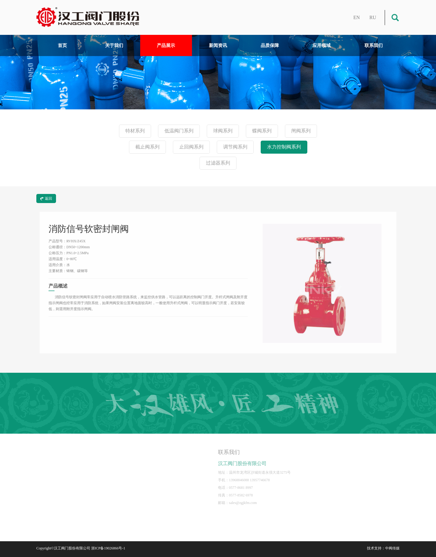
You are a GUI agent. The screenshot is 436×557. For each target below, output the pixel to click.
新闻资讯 (218, 45)
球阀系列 (223, 130)
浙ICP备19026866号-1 (108, 548)
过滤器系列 (218, 162)
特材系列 (135, 130)
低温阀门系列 (178, 130)
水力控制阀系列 (284, 146)
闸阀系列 (301, 130)
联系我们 (374, 45)
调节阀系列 (235, 146)
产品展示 (166, 45)
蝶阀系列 (262, 130)
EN (356, 17)
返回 (46, 198)
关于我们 (114, 45)
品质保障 (270, 45)
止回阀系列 (191, 146)
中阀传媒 (392, 548)
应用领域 (321, 45)
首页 (62, 45)
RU (372, 17)
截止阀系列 (147, 146)
